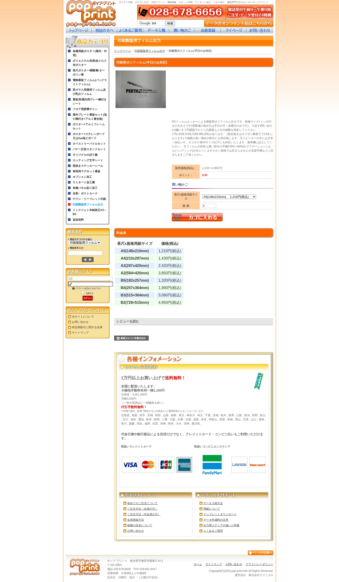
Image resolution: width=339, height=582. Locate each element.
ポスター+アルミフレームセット (89, 126)
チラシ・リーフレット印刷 (89, 199)
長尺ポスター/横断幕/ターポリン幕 (89, 72)
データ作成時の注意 (215, 519)
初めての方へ (104, 30)
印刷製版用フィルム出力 (88, 204)
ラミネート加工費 (84, 182)
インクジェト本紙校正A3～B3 (90, 212)
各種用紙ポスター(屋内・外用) (90, 53)
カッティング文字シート (88, 160)
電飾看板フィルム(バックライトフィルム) (90, 82)
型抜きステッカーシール (88, 165)
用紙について (211, 508)
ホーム (198, 564)
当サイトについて (83, 316)
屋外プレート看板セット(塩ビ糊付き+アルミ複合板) (90, 116)
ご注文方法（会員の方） (142, 508)
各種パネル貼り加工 (85, 188)
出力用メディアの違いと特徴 (221, 525)
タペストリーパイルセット (89, 143)
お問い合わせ (260, 30)
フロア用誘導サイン (85, 109)
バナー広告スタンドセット (89, 149)
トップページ (79, 30)
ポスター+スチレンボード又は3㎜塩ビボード (89, 136)
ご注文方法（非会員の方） (144, 514)
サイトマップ (80, 332)
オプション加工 (82, 176)
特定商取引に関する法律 (87, 327)
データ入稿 (156, 30)
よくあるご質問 (130, 30)
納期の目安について (139, 525)
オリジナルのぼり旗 (85, 154)
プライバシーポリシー (259, 564)
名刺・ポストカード (85, 193)
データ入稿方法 (213, 503)
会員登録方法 (135, 519)
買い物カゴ (182, 30)
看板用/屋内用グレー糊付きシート (90, 101)
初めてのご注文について (142, 503)
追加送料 (78, 219)
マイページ (234, 30)
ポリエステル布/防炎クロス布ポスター (90, 63)
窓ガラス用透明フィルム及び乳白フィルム (89, 92)
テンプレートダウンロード (220, 514)
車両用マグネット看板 (86, 171)
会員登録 (208, 30)
